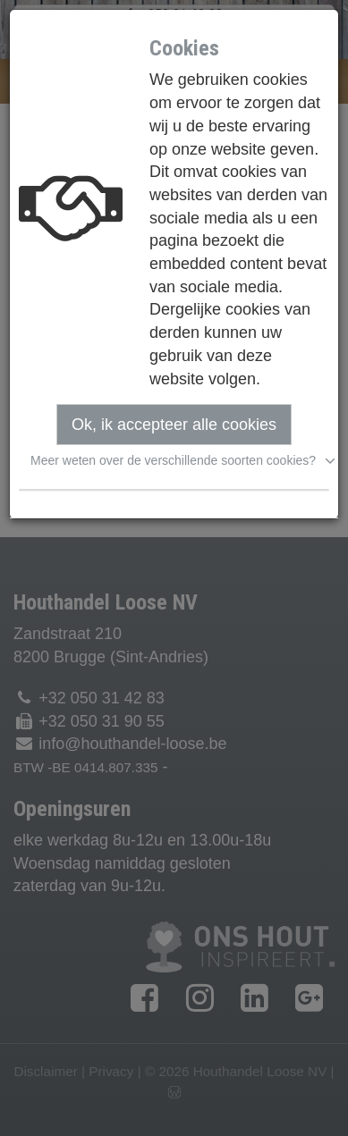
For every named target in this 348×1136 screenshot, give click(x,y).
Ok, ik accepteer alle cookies (174, 424)
